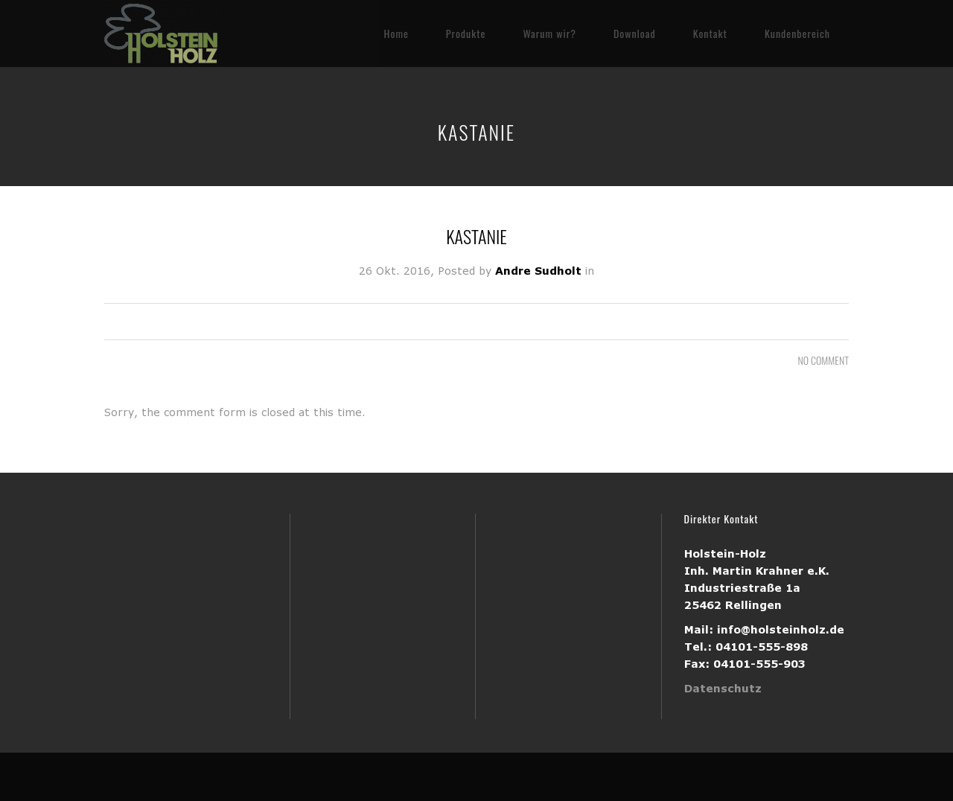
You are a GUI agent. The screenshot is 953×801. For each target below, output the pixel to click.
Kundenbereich (797, 33)
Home (396, 33)
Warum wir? (549, 33)
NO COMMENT (823, 360)
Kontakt (710, 33)
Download (634, 33)
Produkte (466, 33)
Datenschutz (723, 688)
